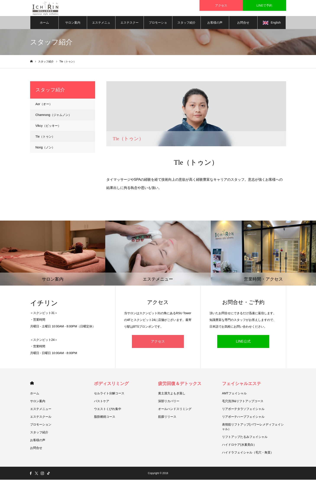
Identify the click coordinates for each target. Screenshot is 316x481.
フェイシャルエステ (241, 384)
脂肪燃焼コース (104, 418)
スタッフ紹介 (186, 24)
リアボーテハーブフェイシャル (243, 418)
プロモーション (158, 26)
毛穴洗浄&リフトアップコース (242, 402)
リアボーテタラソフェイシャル (243, 410)
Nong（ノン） (45, 148)
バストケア (101, 402)
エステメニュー (101, 26)
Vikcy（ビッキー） (48, 127)
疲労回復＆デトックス (179, 384)
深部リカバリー (168, 402)
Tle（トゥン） (45, 138)
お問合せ (243, 24)
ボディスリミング (111, 384)
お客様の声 (214, 24)
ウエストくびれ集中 (107, 410)
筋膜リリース (167, 418)
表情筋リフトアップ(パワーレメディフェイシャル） (253, 428)
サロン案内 (72, 24)
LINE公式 (243, 342)
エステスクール (129, 26)
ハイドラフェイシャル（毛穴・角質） (248, 453)
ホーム (44, 24)
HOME (32, 384)
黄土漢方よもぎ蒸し (171, 394)
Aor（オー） (44, 105)
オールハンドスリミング (174, 410)
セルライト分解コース (109, 394)
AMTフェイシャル (234, 394)
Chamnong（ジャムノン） (54, 116)
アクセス (158, 342)
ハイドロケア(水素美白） (239, 446)
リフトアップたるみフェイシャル (244, 438)
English (272, 24)
